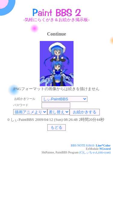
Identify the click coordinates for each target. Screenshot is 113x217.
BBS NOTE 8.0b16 (82, 145)
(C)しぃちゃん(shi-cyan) (95, 152)
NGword (105, 148)
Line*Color (103, 145)
